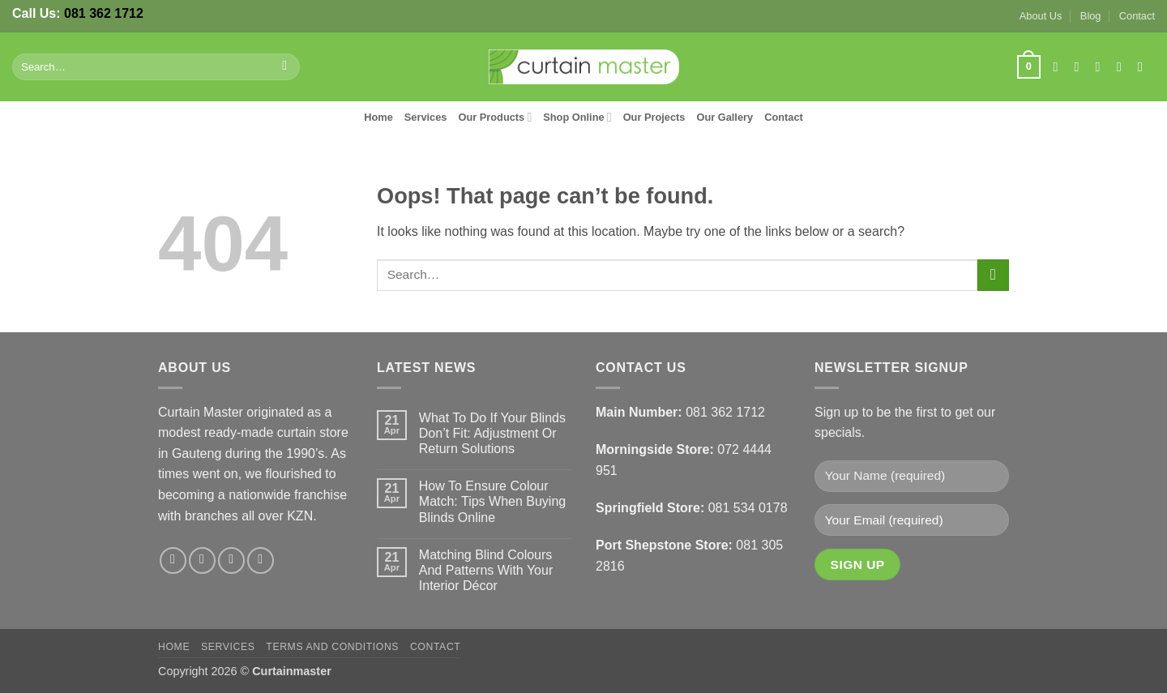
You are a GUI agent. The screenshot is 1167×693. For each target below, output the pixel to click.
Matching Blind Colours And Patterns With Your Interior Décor (486, 570)
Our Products (495, 117)
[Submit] (284, 67)
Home (378, 117)
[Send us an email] (1123, 66)
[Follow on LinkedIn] (1144, 66)
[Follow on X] (1102, 66)
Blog (1090, 16)
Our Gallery (724, 117)
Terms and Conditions (332, 646)
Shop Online (577, 117)
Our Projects (654, 117)
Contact (1137, 16)
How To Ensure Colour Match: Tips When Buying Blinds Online (492, 501)
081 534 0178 (748, 508)
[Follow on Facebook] (1059, 66)
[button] (1028, 67)
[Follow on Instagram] (1081, 66)
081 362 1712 (103, 13)
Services (425, 117)
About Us (1041, 16)
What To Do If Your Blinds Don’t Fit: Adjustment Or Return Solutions (492, 433)
